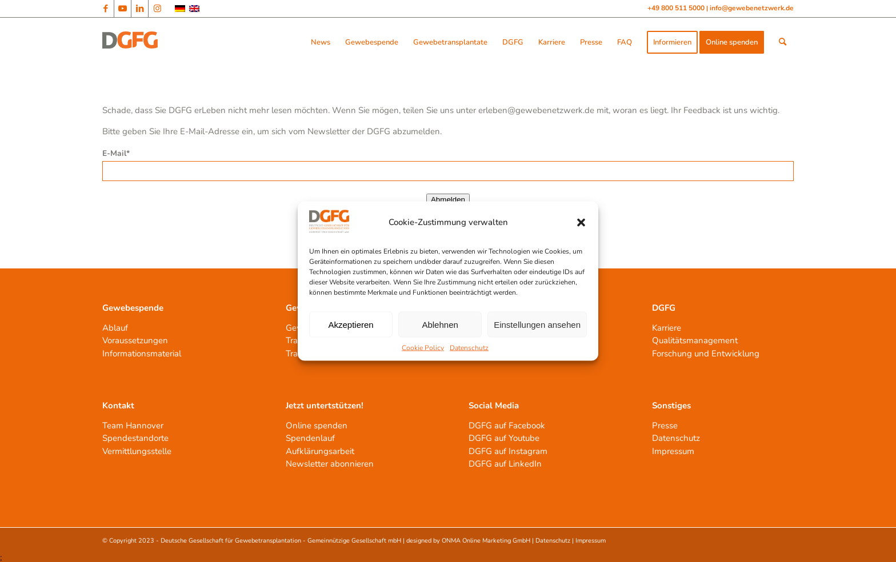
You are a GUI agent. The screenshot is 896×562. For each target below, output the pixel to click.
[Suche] (782, 42)
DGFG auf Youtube (504, 438)
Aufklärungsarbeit (320, 451)
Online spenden (316, 425)
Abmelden (448, 199)
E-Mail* (116, 153)
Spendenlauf (310, 438)
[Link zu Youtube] (122, 8)
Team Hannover (132, 425)
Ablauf (115, 328)
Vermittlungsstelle (136, 451)
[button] (581, 222)
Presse (665, 425)
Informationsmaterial (141, 353)
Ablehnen (440, 324)
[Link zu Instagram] (157, 8)
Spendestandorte (135, 438)
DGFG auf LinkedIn (505, 463)
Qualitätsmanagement (695, 340)
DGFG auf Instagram (508, 451)
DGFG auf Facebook (507, 425)
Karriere (666, 328)
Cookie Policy (423, 347)
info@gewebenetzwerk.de (752, 8)
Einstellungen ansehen (537, 324)
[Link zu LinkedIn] (139, 8)
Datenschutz (469, 347)
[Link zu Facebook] (105, 8)
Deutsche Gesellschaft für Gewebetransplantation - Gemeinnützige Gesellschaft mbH (281, 540)
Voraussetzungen (135, 340)
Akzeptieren (350, 324)
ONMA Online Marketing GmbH (486, 540)
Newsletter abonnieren (330, 463)
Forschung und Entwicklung (705, 353)
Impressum (673, 451)
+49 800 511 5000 (676, 8)
